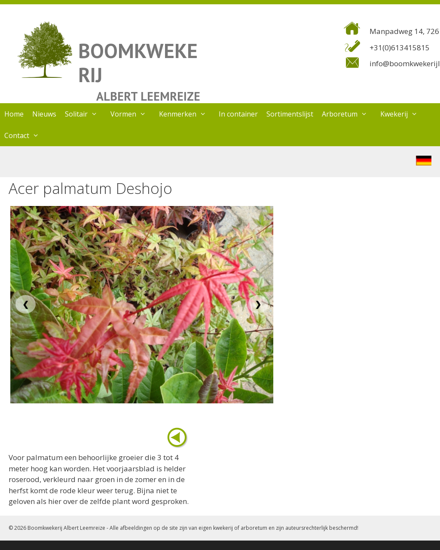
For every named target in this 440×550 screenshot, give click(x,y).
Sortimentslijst (289, 114)
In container (238, 114)
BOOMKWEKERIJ (138, 62)
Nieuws (44, 114)
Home (14, 114)
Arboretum (349, 114)
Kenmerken (187, 114)
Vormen (132, 114)
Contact (26, 135)
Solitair (85, 114)
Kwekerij (403, 114)
